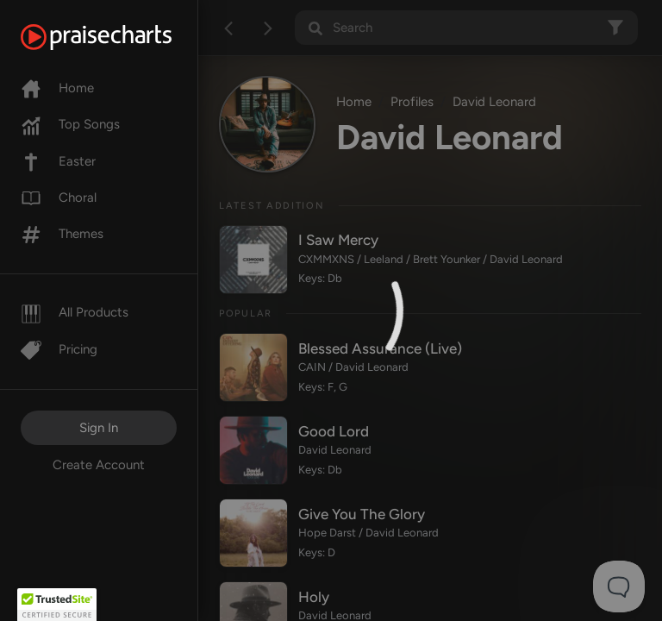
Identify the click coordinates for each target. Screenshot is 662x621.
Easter (58, 161)
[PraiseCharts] (118, 37)
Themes (62, 234)
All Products (74, 312)
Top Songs (70, 124)
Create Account (99, 465)
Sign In (98, 428)
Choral (59, 197)
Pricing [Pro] (59, 349)
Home (57, 88)
